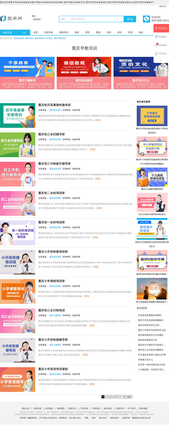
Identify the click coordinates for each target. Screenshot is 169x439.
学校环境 (120, 408)
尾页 (129, 397)
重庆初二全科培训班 (51, 193)
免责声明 (126, 418)
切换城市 (37, 19)
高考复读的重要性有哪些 (149, 315)
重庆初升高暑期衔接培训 (54, 105)
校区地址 (108, 408)
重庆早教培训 (60, 38)
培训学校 (48, 32)
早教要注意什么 (145, 359)
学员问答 (84, 408)
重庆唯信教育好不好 (147, 340)
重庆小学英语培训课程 (53, 369)
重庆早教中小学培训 (44, 38)
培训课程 (49, 408)
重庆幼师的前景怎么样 (148, 325)
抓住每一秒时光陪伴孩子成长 (152, 364)
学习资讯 (131, 408)
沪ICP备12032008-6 (48, 418)
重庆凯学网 (19, 38)
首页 (35, 32)
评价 (119, 32)
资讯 (87, 32)
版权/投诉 (114, 418)
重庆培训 (29, 38)
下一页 (122, 397)
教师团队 (61, 408)
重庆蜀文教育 (55, 110)
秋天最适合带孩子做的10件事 (152, 355)
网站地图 (143, 408)
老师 (77, 32)
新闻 (98, 32)
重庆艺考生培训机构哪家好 (151, 320)
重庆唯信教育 (55, 374)
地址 (141, 32)
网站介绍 (26, 408)
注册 (86, 418)
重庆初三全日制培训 (51, 310)
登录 (94, 418)
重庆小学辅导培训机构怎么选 (152, 330)
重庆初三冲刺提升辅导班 (54, 163)
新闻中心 (73, 408)
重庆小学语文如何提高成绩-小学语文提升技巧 (152, 119)
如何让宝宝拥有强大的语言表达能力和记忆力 (152, 232)
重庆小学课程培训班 (51, 281)
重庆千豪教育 (55, 315)
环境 (130, 32)
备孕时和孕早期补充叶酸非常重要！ (152, 262)
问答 (109, 32)
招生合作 (162, 6)
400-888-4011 (75, 418)
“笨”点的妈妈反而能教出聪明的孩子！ (152, 290)
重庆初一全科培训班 (51, 222)
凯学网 (23, 418)
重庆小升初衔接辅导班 (53, 339)
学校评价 (96, 408)
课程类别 (63, 32)
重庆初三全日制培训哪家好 (151, 350)
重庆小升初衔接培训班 (53, 251)
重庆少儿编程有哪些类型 (152, 178)
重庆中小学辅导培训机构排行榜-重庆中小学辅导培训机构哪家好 (152, 150)
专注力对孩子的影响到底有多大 (152, 204)
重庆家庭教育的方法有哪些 (151, 335)
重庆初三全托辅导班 (51, 134)
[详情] (97, 120)
